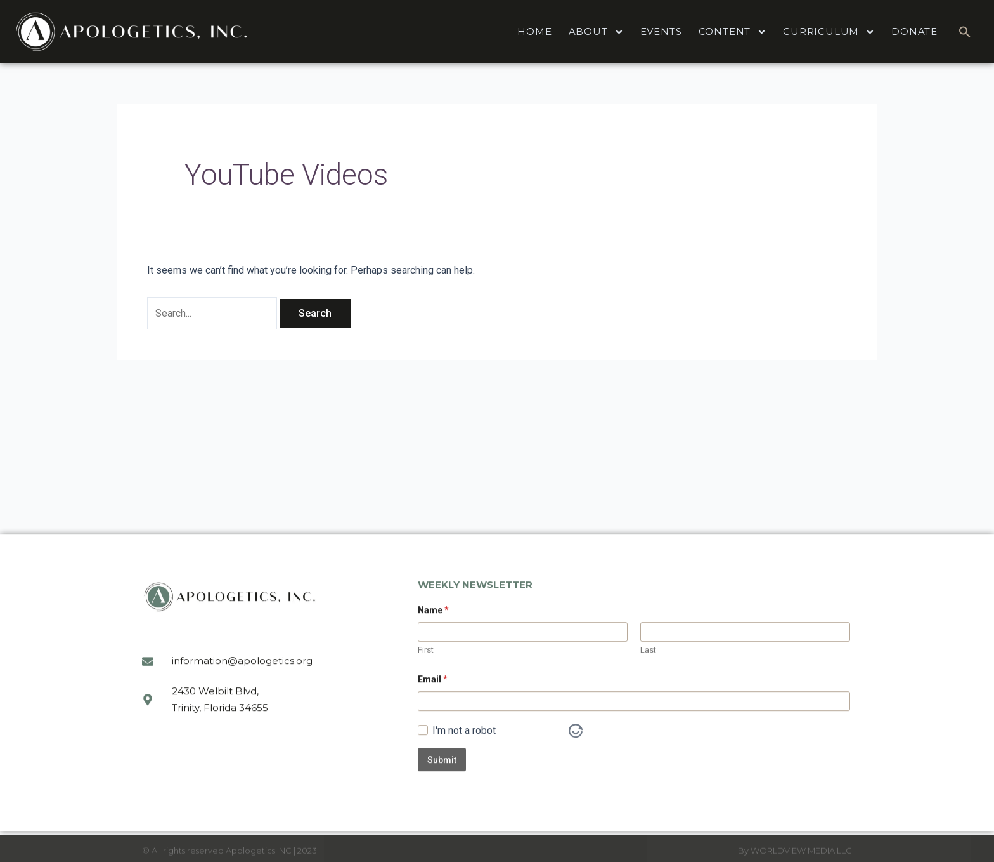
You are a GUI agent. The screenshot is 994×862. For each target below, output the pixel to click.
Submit (441, 802)
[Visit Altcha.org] (576, 772)
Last (648, 691)
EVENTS (661, 31)
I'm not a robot (464, 772)
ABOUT (596, 32)
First (426, 691)
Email (433, 721)
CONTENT (733, 32)
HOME (534, 31)
